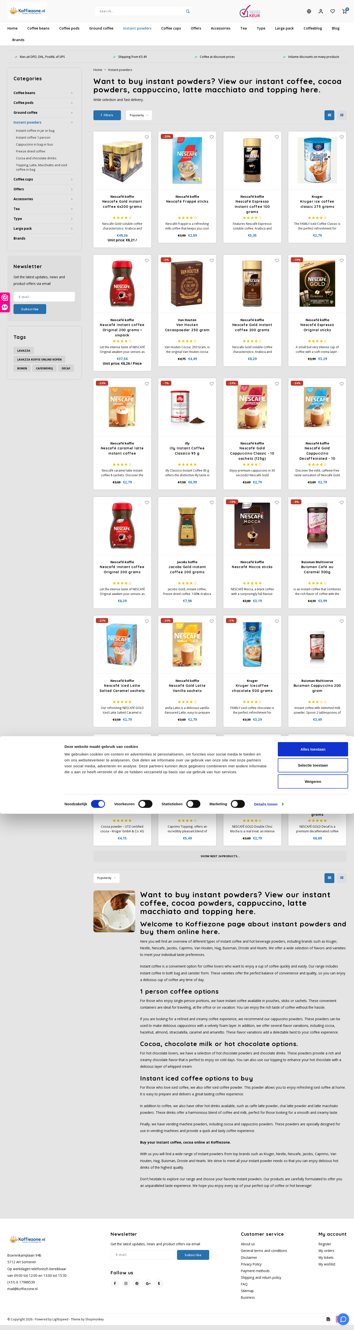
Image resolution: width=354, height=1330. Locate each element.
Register (325, 1249)
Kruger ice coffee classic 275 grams (317, 209)
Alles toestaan (312, 1265)
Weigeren (313, 1298)
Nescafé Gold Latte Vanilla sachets (187, 693)
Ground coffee (101, 33)
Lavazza (23, 355)
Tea (243, 33)
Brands (18, 44)
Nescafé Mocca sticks (252, 572)
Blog (335, 33)
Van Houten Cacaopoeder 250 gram (187, 332)
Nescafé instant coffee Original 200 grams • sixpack (122, 335)
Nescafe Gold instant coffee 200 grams (252, 332)
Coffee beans (38, 33)
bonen (22, 373)
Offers (196, 33)
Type (261, 33)
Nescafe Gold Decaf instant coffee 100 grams (317, 814)
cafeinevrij (44, 373)
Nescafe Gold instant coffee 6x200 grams (122, 209)
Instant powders (137, 33)
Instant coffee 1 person (33, 142)
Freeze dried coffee (30, 156)
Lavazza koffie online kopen (39, 364)
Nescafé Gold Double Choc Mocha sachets (252, 812)
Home (12, 33)
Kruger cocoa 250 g (122, 809)
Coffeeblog (313, 33)
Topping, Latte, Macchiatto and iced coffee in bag (41, 172)
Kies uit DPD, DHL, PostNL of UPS (40, 62)
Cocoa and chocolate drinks (36, 163)
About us (248, 1249)
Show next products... (220, 861)
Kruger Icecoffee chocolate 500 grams (252, 693)
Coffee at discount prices (215, 62)
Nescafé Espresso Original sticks (317, 332)
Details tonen (265, 1320)
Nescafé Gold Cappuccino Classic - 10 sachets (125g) (252, 458)
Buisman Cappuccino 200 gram (317, 693)
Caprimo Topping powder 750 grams (187, 812)
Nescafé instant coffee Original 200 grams (122, 574)
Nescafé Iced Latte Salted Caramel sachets (122, 693)
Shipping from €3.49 (130, 62)
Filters (107, 120)
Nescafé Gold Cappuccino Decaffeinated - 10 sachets (317, 458)
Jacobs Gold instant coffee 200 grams (187, 574)
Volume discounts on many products (311, 62)
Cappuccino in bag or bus (34, 149)
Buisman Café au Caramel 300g (317, 574)
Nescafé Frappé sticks (187, 206)
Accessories (220, 33)
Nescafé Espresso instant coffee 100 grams (252, 211)
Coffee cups (171, 33)
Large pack (284, 33)
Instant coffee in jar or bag (35, 135)
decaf (66, 373)
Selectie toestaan (313, 1282)
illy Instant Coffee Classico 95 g (187, 455)
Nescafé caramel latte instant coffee (122, 455)
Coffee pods (69, 33)
